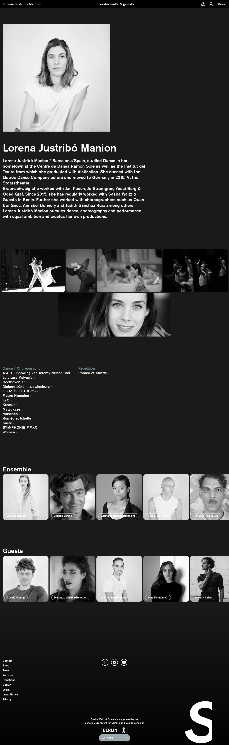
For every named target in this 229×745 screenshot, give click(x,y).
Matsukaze (11, 409)
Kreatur (9, 404)
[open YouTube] (124, 662)
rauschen (10, 414)
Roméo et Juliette (17, 418)
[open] (25, 497)
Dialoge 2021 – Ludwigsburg (26, 386)
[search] (211, 4)
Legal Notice (10, 694)
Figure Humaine (16, 395)
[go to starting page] (116, 4)
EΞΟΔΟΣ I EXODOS (19, 391)
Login (6, 689)
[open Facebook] (105, 662)
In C (6, 400)
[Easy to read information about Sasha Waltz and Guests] (203, 4)
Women (9, 432)
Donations (9, 680)
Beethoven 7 (13, 382)
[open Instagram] (114, 662)
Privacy (7, 699)
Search (7, 684)
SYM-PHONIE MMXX (20, 427)
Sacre (7, 423)
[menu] (222, 4)
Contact (7, 660)
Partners (8, 675)
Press (6, 670)
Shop (6, 665)
